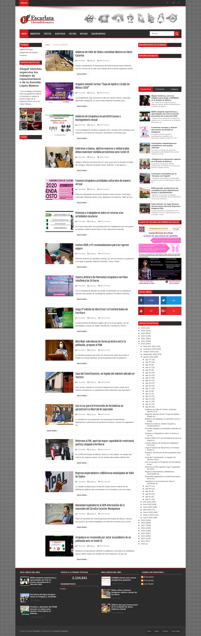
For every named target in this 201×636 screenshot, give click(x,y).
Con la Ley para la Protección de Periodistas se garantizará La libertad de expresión (100, 407)
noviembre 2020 (150, 349)
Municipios (35, 33)
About (157, 631)
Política (47, 33)
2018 (143, 523)
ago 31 (148, 360)
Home (47, 45)
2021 (143, 341)
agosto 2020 (148, 357)
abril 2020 (147, 510)
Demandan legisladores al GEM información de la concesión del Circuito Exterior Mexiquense (101, 506)
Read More (82, 74)
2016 (143, 528)
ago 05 (148, 491)
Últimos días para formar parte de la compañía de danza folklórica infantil (124, 607)
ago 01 (148, 499)
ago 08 (148, 407)
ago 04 (148, 494)
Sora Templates (34, 631)
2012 (143, 538)
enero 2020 (148, 518)
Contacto (23, 55)
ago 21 (148, 378)
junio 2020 (147, 504)
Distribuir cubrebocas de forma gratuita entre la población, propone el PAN (102, 343)
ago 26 (148, 370)
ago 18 (148, 386)
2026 (143, 328)
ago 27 (148, 367)
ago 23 (148, 375)
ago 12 (148, 399)
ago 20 (148, 380)
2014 (143, 533)
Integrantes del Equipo (29, 52)
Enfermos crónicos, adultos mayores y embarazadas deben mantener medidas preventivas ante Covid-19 (103, 150)
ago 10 (148, 404)
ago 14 (148, 394)
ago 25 (148, 373)
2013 (143, 536)
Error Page (176, 631)
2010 (143, 544)
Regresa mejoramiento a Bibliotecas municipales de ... (159, 473)
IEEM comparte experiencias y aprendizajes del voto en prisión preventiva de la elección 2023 (43, 581)
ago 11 (148, 401)
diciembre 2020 (149, 346)
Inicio (24, 33)
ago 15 (148, 391)
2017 (143, 525)
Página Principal (26, 49)
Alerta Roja (60, 33)
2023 (143, 336)
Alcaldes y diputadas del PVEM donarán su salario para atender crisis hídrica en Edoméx (43, 610)
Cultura (72, 33)
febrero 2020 (148, 515)
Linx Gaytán (149, 584)
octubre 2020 (148, 352)
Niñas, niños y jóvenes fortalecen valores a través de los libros (124, 592)
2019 (143, 520)
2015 (143, 531)
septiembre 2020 (150, 354)
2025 (143, 331)
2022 (143, 338)
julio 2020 (147, 502)
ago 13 (148, 396)
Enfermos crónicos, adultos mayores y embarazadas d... (160, 425)
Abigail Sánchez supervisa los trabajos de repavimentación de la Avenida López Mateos (31, 77)
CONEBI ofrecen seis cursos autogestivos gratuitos (123, 579)
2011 (143, 541)
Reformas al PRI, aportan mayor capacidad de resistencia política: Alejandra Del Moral (100, 442)
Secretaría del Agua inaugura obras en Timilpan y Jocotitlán (43, 595)
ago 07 (148, 486)
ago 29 (148, 362)
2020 (143, 344)
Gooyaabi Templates (60, 631)
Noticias (84, 33)
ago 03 (148, 497)
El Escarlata (149, 577)
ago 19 (148, 383)
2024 (143, 333)
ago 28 (148, 365)
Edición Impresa (98, 33)
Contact (165, 631)
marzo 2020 (148, 512)
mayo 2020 (148, 507)
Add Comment (104, 60)
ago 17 (148, 388)
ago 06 (148, 489)
